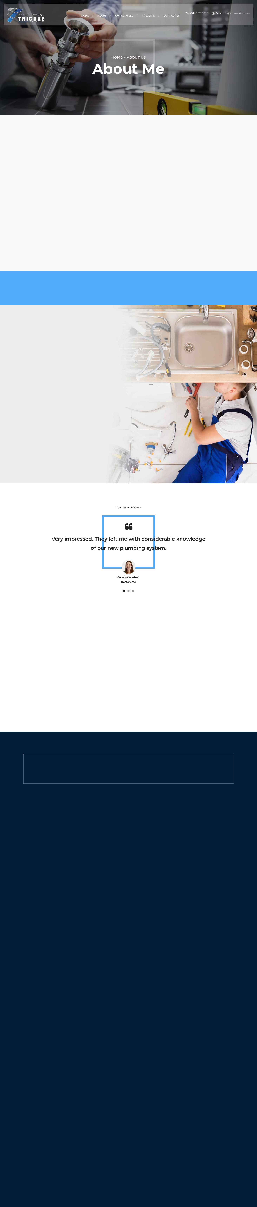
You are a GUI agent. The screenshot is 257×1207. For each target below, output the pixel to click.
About (102, 15)
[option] (129, 555)
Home (85, 15)
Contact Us (172, 15)
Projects (148, 15)
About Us (136, 57)
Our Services (124, 15)
